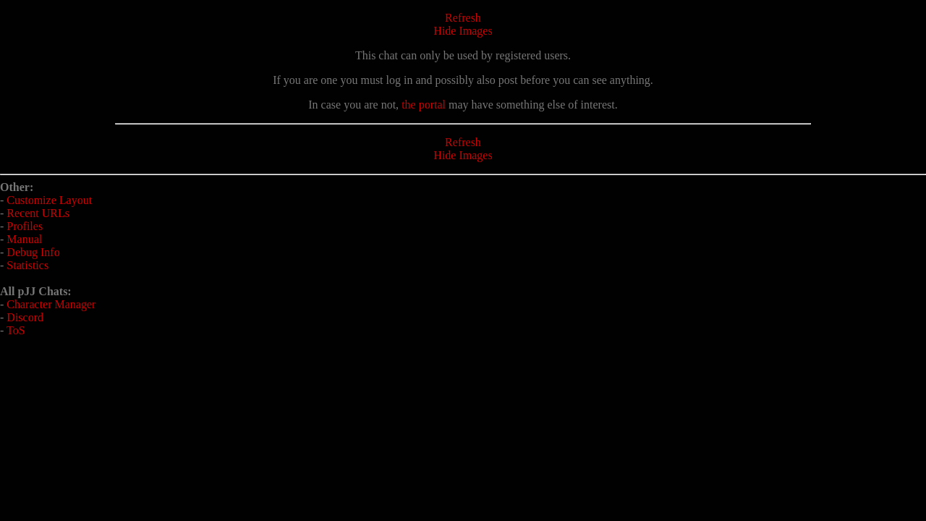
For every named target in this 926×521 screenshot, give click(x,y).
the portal (424, 104)
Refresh (463, 18)
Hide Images (462, 31)
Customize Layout (49, 200)
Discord (25, 317)
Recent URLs (38, 213)
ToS (16, 330)
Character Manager (51, 304)
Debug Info (33, 252)
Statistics (27, 265)
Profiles (25, 226)
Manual (24, 239)
